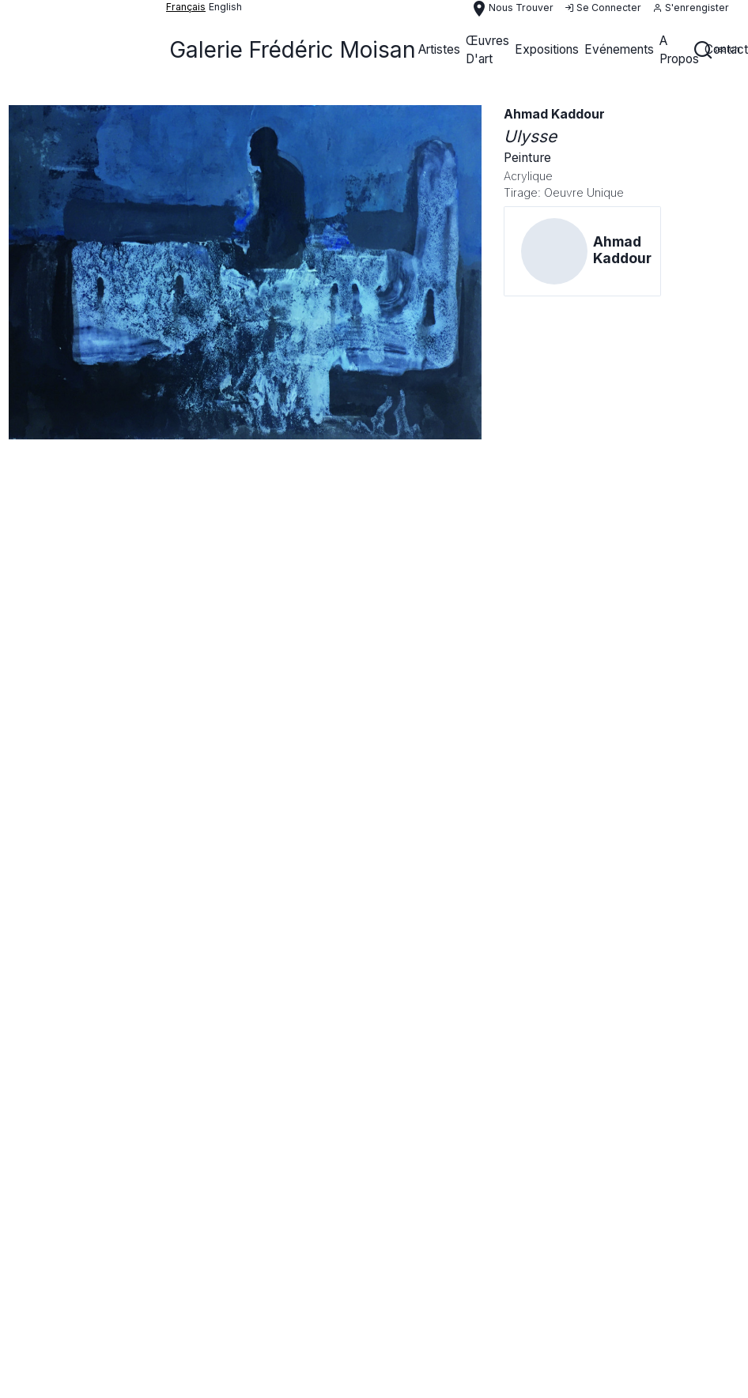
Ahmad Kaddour (554, 114)
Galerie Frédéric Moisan (292, 49)
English (225, 7)
